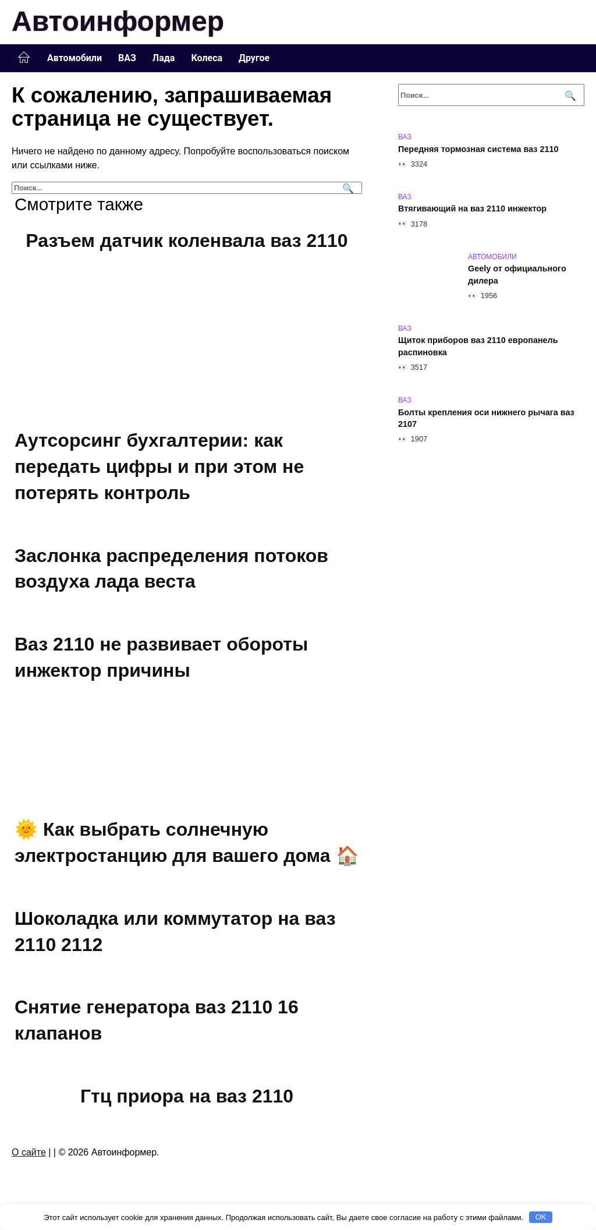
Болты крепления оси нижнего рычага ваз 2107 (486, 418)
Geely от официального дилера (517, 274)
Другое (254, 57)
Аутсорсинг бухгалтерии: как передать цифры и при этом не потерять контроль (159, 467)
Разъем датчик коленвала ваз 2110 (186, 240)
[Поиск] (346, 188)
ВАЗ (127, 57)
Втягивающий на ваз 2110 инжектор (472, 209)
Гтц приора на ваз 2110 (186, 1096)
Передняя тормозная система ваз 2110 (478, 149)
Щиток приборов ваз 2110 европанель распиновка (478, 346)
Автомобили (74, 57)
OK (541, 1217)
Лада (163, 57)
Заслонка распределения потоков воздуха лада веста (171, 568)
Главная (24, 57)
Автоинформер (118, 21)
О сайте (29, 1152)
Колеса (206, 57)
